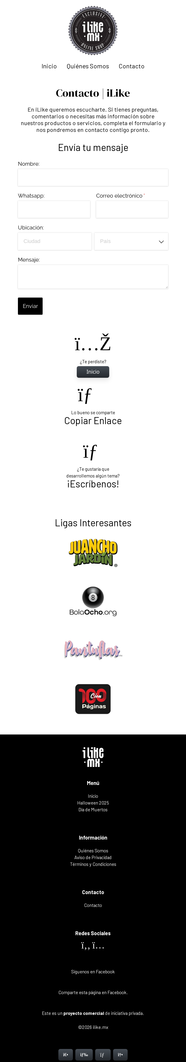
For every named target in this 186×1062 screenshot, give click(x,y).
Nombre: (28, 164)
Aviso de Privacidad (93, 857)
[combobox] (131, 241)
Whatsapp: (31, 195)
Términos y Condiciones (93, 864)
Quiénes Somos (88, 66)
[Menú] (84, 1055)
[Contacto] (103, 1055)
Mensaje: (29, 260)
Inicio (49, 66)
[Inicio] (93, 372)
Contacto (132, 66)
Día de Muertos (93, 809)
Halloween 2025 (93, 802)
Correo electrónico (132, 196)
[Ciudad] (55, 241)
